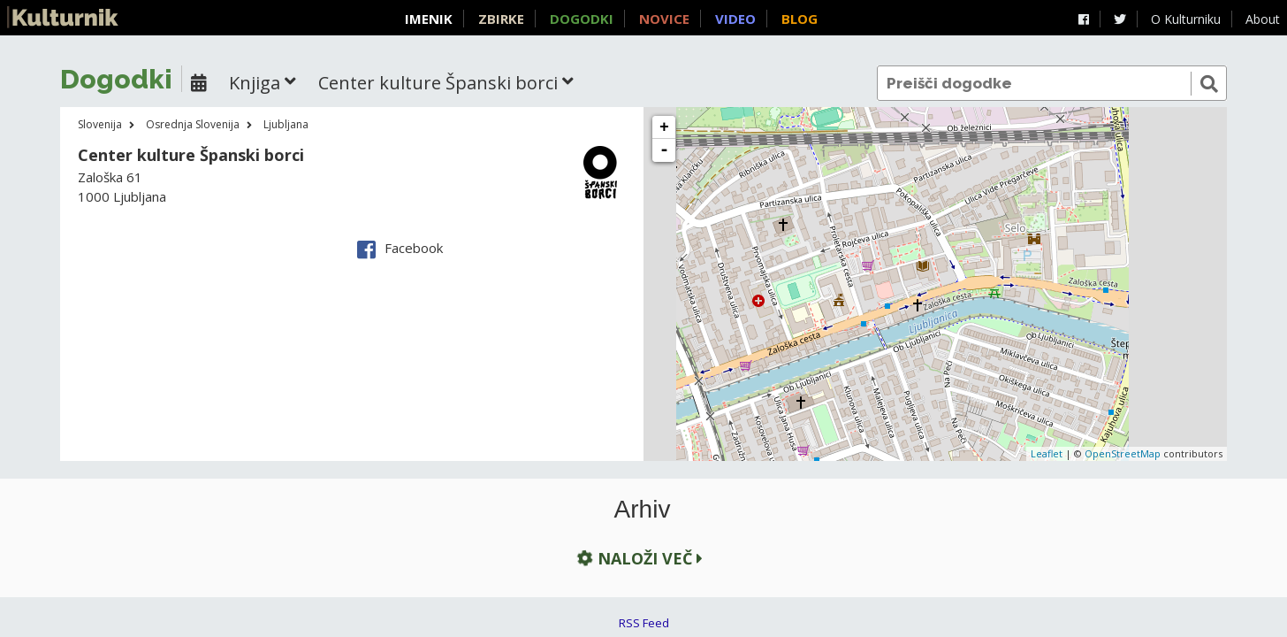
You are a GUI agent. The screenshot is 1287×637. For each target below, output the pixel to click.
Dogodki (581, 18)
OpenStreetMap (1123, 453)
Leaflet (1046, 453)
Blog (799, 18)
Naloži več (638, 559)
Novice (664, 18)
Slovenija (100, 124)
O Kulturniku (1186, 19)
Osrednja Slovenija (193, 124)
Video (735, 18)
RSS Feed (644, 623)
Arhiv (642, 509)
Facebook (400, 248)
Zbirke (501, 18)
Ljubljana (285, 124)
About (1262, 19)
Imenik (429, 18)
